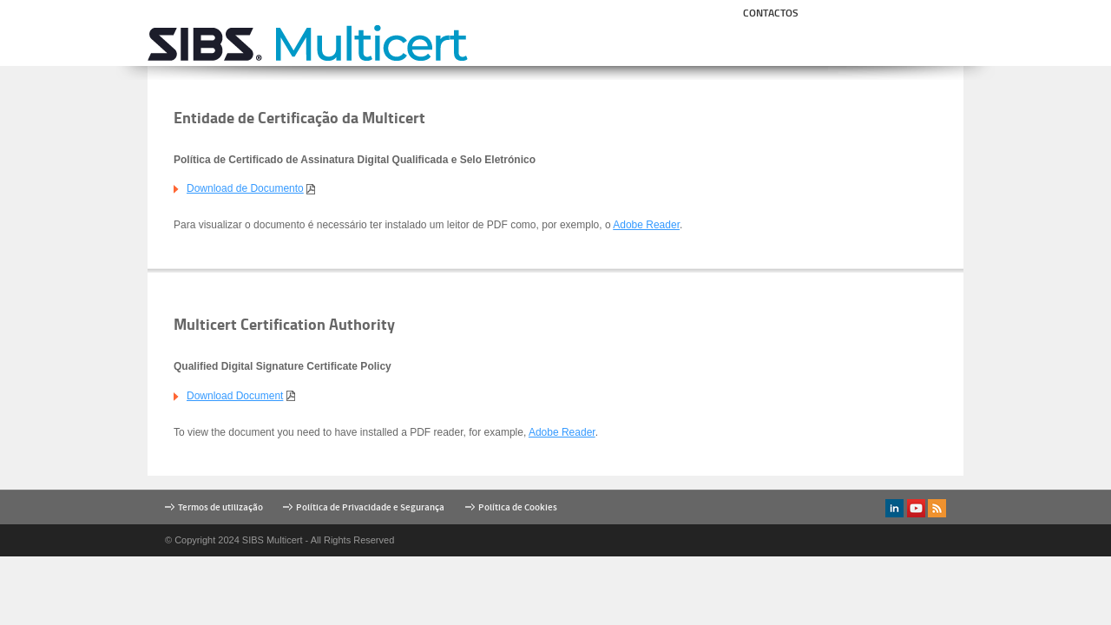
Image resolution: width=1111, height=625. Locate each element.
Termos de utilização (220, 507)
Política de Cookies (517, 507)
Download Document (235, 396)
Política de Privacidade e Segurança (370, 507)
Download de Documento (245, 188)
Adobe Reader (646, 225)
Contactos (771, 12)
